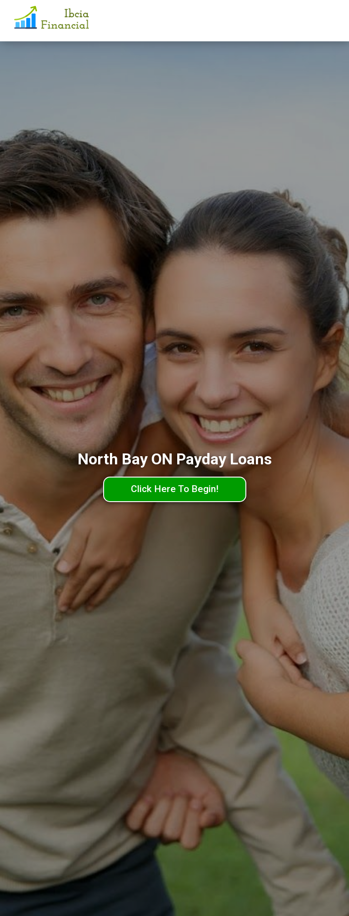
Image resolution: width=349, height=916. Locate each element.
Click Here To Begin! (175, 488)
